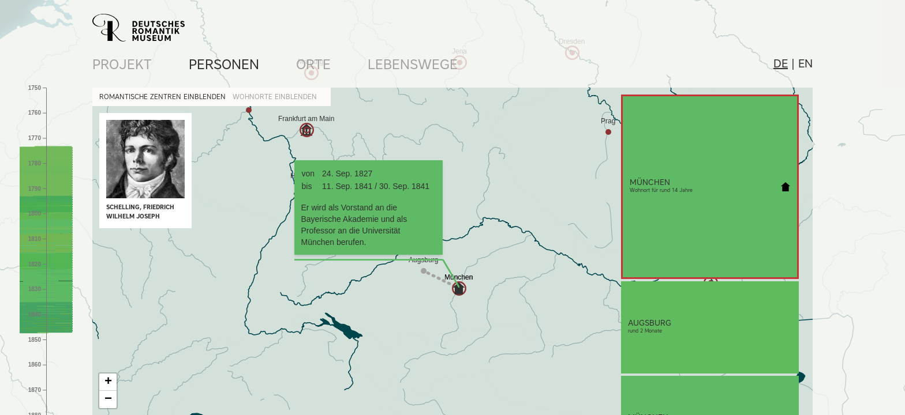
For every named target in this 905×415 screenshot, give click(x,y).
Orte (313, 64)
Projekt (122, 64)
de (780, 63)
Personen (224, 64)
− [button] (108, 399)
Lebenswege (413, 64)
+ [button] (108, 382)
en (805, 63)
